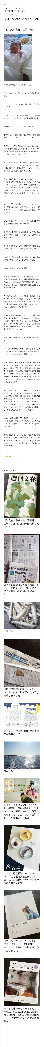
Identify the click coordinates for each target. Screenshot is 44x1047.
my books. (27, 19)
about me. (15, 19)
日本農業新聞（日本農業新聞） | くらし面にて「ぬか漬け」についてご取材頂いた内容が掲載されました (21, 589)
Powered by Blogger (22, 1036)
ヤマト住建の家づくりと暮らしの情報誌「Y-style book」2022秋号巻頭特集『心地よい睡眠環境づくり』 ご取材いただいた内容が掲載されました (21, 1015)
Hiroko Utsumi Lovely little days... (15, 9)
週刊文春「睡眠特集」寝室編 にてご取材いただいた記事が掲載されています (21, 523)
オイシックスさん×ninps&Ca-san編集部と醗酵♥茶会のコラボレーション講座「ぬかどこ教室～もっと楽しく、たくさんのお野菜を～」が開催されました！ (21, 811)
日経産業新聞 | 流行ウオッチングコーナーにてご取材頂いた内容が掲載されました (21, 692)
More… (36, 19)
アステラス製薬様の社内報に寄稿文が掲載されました (21, 732)
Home (6, 19)
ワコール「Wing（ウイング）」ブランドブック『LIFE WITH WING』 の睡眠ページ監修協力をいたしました (21, 945)
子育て (11, 456)
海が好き (8, 770)
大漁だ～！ (9, 631)
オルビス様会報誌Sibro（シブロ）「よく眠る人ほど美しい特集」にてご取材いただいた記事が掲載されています (21, 878)
